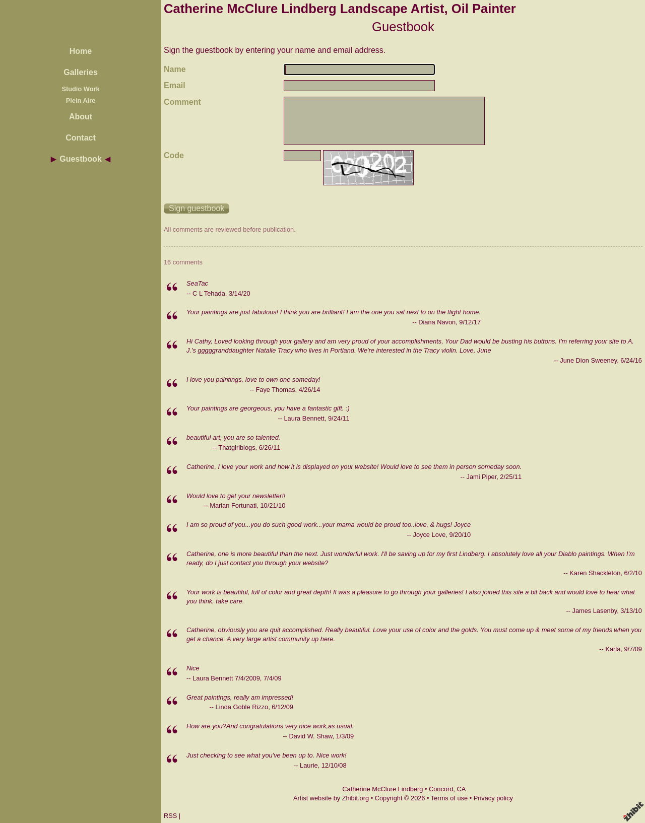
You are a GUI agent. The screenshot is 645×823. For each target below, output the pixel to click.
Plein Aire (81, 100)
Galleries (80, 72)
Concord (441, 789)
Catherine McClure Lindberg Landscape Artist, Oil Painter (340, 9)
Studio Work (80, 89)
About (80, 116)
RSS (170, 815)
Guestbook (80, 159)
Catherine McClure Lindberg (382, 789)
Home (81, 51)
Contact (81, 137)
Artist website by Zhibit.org (331, 798)
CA (461, 789)
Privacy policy (493, 798)
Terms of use (449, 798)
